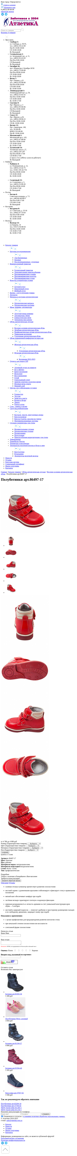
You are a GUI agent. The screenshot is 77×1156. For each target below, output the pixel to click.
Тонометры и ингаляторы (19, 443)
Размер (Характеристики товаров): (14, 843)
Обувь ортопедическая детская (21, 322)
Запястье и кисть (20, 398)
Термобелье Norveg (17, 441)
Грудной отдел (19, 287)
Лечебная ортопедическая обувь (26, 330)
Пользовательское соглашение (12, 1139)
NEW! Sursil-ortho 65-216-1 (11, 1110)
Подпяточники (19, 433)
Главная (4, 472)
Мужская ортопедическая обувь (26, 353)
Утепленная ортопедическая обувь (27, 336)
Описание (4, 883)
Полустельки (19, 435)
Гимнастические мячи (22, 318)
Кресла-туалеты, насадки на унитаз (27, 419)
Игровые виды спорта (22, 384)
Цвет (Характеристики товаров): (13, 846)
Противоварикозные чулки (24, 278)
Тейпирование (15, 439)
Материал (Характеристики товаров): (15, 848)
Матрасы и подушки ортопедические (24, 297)
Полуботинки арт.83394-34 (11, 1104)
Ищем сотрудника (12, 466)
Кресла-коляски (20, 417)
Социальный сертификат (14, 464)
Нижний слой (19, 386)
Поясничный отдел (21, 289)
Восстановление (20, 376)
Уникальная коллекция (23, 334)
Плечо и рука (19, 404)
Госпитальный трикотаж (23, 270)
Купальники (19, 454)
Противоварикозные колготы (25, 276)
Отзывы (8, 460)
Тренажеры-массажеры (23, 320)
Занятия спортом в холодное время (27, 382)
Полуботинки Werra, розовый (16, 1019)
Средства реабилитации (19, 408)
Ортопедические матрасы (24, 303)
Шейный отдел (20, 291)
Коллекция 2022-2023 (27, 359)
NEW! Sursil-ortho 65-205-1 (11, 1108)
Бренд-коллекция (20, 372)
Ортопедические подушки (24, 305)
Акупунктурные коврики (23, 314)
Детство (17, 396)
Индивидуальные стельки (24, 429)
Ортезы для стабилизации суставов (23, 388)
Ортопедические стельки (23, 431)
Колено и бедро (20, 400)
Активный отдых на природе (25, 368)
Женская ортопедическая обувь (26, 345)
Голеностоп (18, 394)
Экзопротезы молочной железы (26, 456)
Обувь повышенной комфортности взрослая (26, 338)
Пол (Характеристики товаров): (13, 850)
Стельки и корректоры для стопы (22, 423)
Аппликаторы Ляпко (22, 316)
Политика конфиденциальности (13, 1141)
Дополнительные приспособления (27, 272)
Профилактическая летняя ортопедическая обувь (33, 332)
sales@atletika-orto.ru (14, 1121)
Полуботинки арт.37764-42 (11, 1106)
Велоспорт (18, 374)
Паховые (17, 260)
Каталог (8, 1125)
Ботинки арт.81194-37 (13, 1044)
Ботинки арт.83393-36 (13, 995)
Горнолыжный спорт (22, 380)
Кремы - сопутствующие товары (22, 293)
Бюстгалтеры (19, 452)
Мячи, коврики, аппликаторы (21, 307)
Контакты (9, 468)
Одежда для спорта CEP (19, 361)
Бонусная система (12, 462)
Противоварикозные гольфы (25, 274)
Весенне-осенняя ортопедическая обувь (29, 328)
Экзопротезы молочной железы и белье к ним (27, 445)
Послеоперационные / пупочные (26, 262)
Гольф (16, 378)
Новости (8, 458)
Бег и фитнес (19, 370)
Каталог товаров (11, 245)
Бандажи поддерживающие (20, 251)
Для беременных (20, 258)
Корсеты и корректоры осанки (21, 280)
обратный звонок (7, 12)
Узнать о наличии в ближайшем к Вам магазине (19, 876)
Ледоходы (13, 295)
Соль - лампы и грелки (18, 406)
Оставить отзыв (7, 968)
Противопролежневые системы (26, 421)
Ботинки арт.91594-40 (13, 1069)
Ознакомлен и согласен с (34, 1117)
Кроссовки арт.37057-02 (14, 1094)
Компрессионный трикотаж (20, 264)
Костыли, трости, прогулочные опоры (28, 415)
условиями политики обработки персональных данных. (44, 1117)
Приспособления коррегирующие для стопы (31, 437)
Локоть (17, 402)
